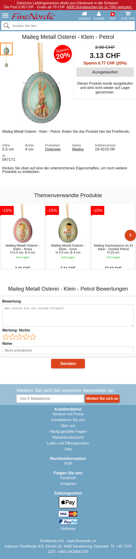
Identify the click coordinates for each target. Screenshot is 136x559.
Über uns (68, 426)
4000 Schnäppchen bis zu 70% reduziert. (99, 7)
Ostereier (53, 149)
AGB (68, 463)
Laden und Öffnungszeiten (68, 443)
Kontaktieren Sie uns (68, 420)
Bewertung (11, 301)
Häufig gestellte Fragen (67, 431)
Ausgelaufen (105, 72)
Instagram (68, 484)
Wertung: (16, 330)
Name (7, 343)
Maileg (78, 149)
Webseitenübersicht (68, 437)
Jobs (68, 449)
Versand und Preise (68, 414)
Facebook (68, 478)
